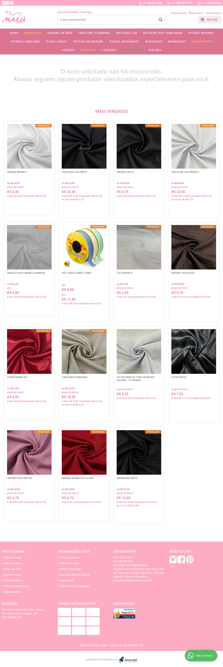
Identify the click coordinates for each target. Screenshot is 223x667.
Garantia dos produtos (75, 574)
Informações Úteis (73, 551)
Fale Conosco (213, 13)
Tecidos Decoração (88, 41)
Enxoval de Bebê (60, 33)
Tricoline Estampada (94, 33)
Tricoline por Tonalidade (163, 33)
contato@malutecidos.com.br (132, 580)
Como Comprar (70, 557)
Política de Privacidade (75, 586)
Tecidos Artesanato (124, 41)
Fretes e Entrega (70, 569)
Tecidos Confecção (25, 41)
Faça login (86, 12)
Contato (68, 50)
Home (14, 33)
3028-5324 (153, 3)
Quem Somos (179, 13)
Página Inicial (12, 557)
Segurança (66, 580)
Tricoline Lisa (126, 33)
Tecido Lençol (57, 41)
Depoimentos (13, 592)
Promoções (33, 33)
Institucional (13, 551)
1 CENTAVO (109, 50)
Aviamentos (177, 41)
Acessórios (153, 41)
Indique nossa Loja (16, 586)
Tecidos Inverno (201, 33)
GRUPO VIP (88, 50)
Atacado (155, 50)
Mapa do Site (12, 569)
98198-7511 (182, 3)
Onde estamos (13, 580)
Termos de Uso (69, 563)
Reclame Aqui (132, 50)
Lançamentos (202, 41)
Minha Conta (196, 13)
